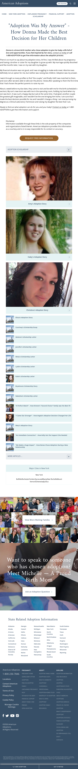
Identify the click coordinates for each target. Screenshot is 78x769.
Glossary (59, 724)
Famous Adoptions (63, 721)
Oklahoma (50, 643)
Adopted (59, 683)
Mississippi (37, 635)
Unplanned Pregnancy (37, 14)
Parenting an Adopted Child (64, 690)
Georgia (23, 626)
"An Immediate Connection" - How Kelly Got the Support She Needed (41, 435)
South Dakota (64, 626)
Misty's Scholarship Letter (25, 357)
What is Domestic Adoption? (45, 681)
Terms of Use (8, 691)
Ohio (48, 640)
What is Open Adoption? (43, 700)
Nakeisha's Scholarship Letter (26, 396)
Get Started (62, 3)
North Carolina (50, 633)
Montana (37, 641)
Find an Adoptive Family (27, 684)
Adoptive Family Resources (44, 706)
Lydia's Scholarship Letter (25, 367)
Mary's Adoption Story (23, 425)
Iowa (22, 641)
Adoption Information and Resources (64, 675)
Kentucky (24, 647)
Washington (64, 644)
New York (50, 629)
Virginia (62, 641)
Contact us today (59, 107)
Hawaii (23, 629)
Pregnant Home (27, 674)
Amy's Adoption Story (49, 204)
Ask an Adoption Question (38, 592)
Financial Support (56, 14)
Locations (7, 679)
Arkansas (11, 635)
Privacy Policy (8, 695)
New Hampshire (37, 651)
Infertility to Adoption (47, 696)
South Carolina (50, 656)
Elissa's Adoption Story (24, 317)
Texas (62, 632)
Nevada (36, 647)
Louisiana (24, 650)
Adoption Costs (44, 677)
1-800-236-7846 (11, 673)
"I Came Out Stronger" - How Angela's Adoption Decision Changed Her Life (43, 416)
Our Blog (59, 740)
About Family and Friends (28, 703)
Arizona (11, 632)
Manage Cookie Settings (12, 705)
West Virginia (64, 647)
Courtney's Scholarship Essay (26, 327)
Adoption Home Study (47, 692)
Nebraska (37, 644)
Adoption (59, 680)
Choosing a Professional (43, 687)
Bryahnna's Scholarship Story (26, 386)
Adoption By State (62, 686)
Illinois (23, 635)
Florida (10, 655)
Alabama (11, 626)
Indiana (23, 638)
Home (4, 14)
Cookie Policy (8, 700)
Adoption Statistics (63, 718)
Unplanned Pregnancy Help (30, 690)
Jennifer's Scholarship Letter (26, 347)
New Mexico (51, 626)
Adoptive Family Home (46, 674)
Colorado (11, 641)
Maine (23, 653)
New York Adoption (17, 14)
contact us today (60, 53)
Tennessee (63, 629)
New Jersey (37, 655)
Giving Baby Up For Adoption (28, 678)
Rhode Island (51, 652)
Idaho (23, 632)
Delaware (11, 647)
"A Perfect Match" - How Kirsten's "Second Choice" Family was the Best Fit (42, 406)
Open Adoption (27, 708)
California (11, 638)
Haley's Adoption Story (49, 257)
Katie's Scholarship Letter (25, 376)
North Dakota (51, 637)
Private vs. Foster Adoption (62, 706)
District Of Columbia (11, 651)
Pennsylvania (51, 649)
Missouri (37, 638)
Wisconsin (63, 650)
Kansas (23, 644)
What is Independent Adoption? (63, 713)
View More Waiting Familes (39, 520)
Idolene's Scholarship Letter (25, 337)
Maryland (24, 656)
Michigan (37, 629)
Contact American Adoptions (10, 684)
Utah (61, 635)
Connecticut (12, 644)
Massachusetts (39, 626)
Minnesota (37, 632)
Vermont (63, 638)
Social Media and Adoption (62, 728)
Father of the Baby (28, 696)
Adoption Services (62, 702)
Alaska (10, 629)
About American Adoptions (62, 697)
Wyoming (63, 653)
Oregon (49, 646)
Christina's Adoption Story (48, 310)
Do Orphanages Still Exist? (63, 735)
